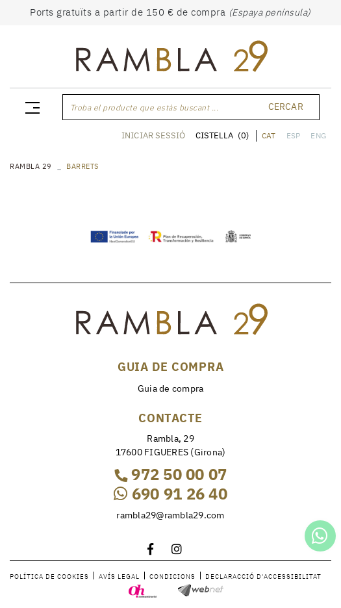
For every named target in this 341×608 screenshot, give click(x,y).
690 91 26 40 (170, 493)
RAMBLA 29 (31, 166)
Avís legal (119, 576)
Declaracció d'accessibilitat (263, 576)
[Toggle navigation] (29, 107)
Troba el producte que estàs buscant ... (144, 107)
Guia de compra (171, 388)
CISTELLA (222, 135)
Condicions (172, 576)
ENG (318, 135)
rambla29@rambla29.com (170, 515)
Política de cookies (49, 576)
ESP (293, 135)
